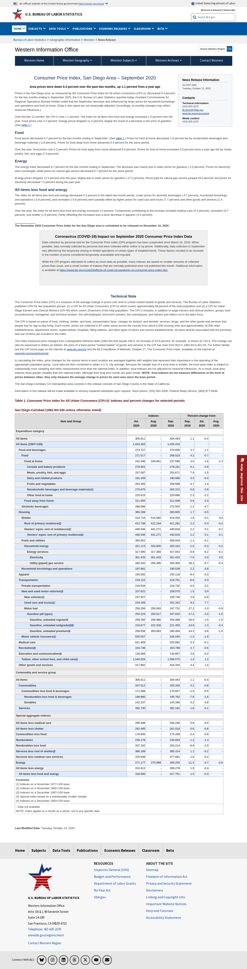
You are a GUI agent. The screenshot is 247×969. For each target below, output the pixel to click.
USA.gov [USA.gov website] (100, 897)
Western (89, 40)
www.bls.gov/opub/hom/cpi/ (32, 353)
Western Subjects (123, 60)
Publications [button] (82, 29)
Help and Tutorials (159, 911)
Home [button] (18, 29)
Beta (170, 850)
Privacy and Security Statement (169, 883)
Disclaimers (154, 890)
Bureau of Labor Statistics (29, 40)
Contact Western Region (44, 943)
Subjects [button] (35, 29)
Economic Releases (119, 850)
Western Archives (167, 60)
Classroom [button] (142, 29)
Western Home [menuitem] (34, 60)
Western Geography (76, 60)
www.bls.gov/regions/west (195, 113)
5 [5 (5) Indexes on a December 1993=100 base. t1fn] (72, 625)
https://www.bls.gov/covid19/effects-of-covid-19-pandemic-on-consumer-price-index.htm (113, 270)
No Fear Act (102, 890)
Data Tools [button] (58, 29)
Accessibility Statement (163, 917)
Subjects (38, 850)
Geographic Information (65, 40)
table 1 (25, 125)
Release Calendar (211, 10)
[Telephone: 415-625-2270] (57, 929)
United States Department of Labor (213, 3)
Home (20, 850)
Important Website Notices (166, 904)
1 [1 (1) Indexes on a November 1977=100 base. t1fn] (92, 489)
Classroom (151, 850)
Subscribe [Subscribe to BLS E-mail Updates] (229, 10)
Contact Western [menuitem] (211, 60)
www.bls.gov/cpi (76, 349)
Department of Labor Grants (115, 883)
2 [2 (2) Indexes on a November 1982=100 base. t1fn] (60, 523)
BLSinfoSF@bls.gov (192, 110)
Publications (87, 850)
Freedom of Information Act (167, 876)
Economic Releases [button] (113, 29)
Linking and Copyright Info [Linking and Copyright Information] (165, 897)
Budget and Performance (112, 876)
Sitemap (152, 870)
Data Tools (61, 850)
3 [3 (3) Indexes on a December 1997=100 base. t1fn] (62, 591)
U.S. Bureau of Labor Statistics (53, 14)
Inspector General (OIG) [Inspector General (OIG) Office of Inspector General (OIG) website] (111, 870)
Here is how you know (91, 3)
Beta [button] (161, 29)
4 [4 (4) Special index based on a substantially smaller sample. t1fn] (67, 620)
